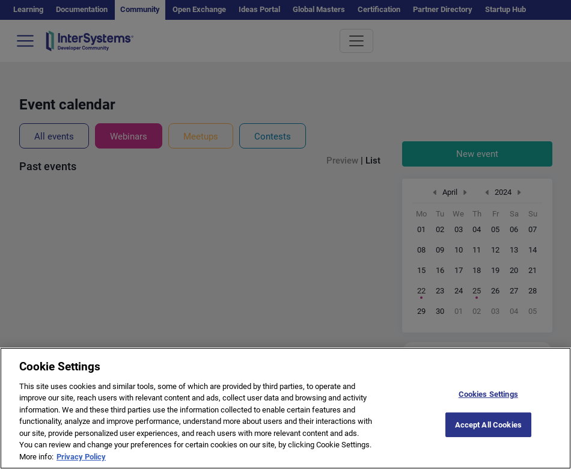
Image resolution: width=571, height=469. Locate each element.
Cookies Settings (488, 404)
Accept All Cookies (488, 435)
